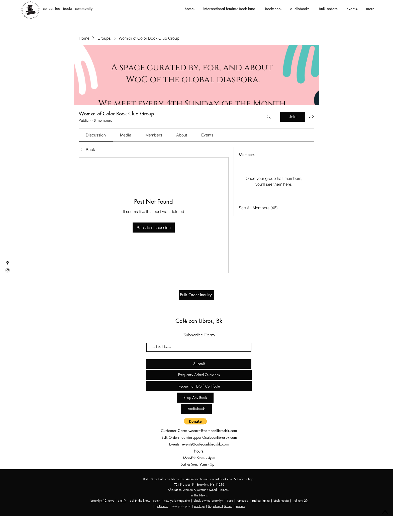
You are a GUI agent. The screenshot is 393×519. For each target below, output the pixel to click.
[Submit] (198, 364)
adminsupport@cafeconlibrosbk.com (209, 437)
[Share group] (311, 116)
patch (156, 500)
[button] (195, 421)
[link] (96, 134)
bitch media (280, 500)
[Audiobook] (196, 409)
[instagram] (7, 270)
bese (230, 500)
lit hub (228, 506)
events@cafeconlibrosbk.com (205, 444)
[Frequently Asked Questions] (199, 375)
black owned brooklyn (208, 500)
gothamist (162, 506)
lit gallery (215, 506)
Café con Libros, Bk (198, 320)
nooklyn (199, 506)
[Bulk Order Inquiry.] (196, 295)
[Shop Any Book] (195, 398)
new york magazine (176, 500)
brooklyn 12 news (102, 500)
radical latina (261, 500)
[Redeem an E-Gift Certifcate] (199, 386)
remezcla (242, 500)
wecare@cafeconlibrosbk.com (212, 430)
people (240, 506)
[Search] (269, 117)
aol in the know (140, 500)
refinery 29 (300, 500)
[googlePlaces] (7, 262)
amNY (122, 500)
